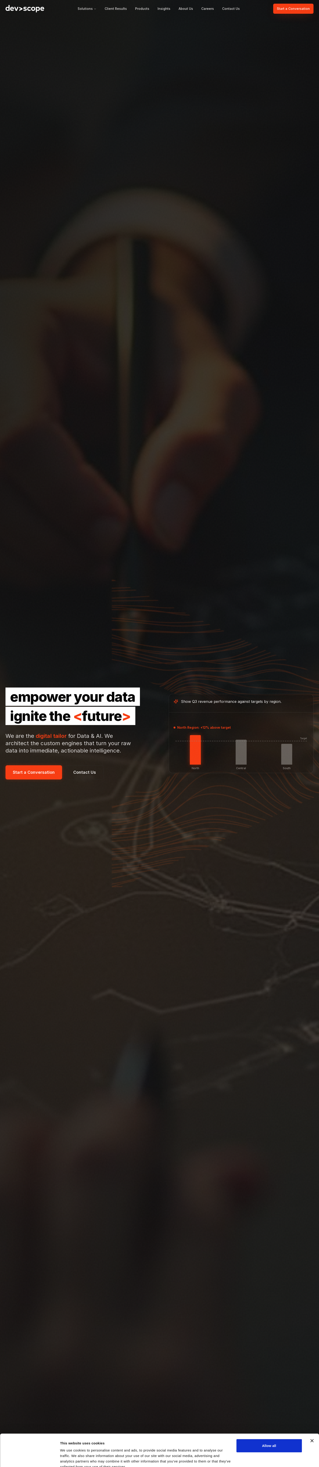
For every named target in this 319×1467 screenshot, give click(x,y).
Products (142, 9)
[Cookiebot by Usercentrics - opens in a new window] (30, 1458)
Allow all (269, 1424)
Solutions (87, 9)
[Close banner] (312, 1419)
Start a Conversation (293, 9)
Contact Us (231, 9)
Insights (164, 9)
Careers (207, 9)
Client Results (116, 9)
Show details (70, 1458)
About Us (186, 9)
